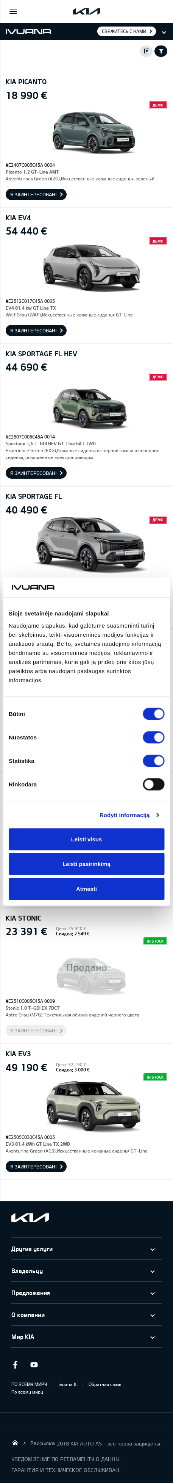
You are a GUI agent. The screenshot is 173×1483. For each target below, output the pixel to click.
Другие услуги (32, 1248)
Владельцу (27, 1270)
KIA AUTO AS (15, 1442)
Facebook (15, 1365)
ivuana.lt (68, 1384)
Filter (160, 51)
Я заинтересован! (33, 194)
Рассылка (42, 1443)
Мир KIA (22, 1336)
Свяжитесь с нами (124, 31)
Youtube (34, 1365)
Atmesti (86, 888)
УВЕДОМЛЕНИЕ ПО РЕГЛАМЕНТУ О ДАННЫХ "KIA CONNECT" (68, 1459)
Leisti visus (86, 839)
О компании (28, 1314)
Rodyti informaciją (125, 815)
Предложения (30, 1292)
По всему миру (27, 1391)
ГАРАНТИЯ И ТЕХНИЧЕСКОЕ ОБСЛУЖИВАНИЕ (68, 1470)
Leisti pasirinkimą (86, 864)
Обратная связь (105, 1384)
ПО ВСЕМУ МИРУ (29, 1384)
